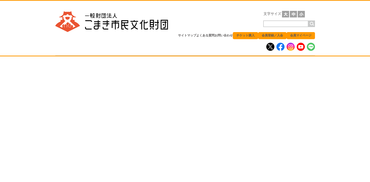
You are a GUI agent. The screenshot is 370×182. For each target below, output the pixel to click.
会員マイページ (300, 35)
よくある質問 (205, 35)
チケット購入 (245, 35)
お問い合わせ (224, 35)
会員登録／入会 (272, 35)
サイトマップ (187, 35)
